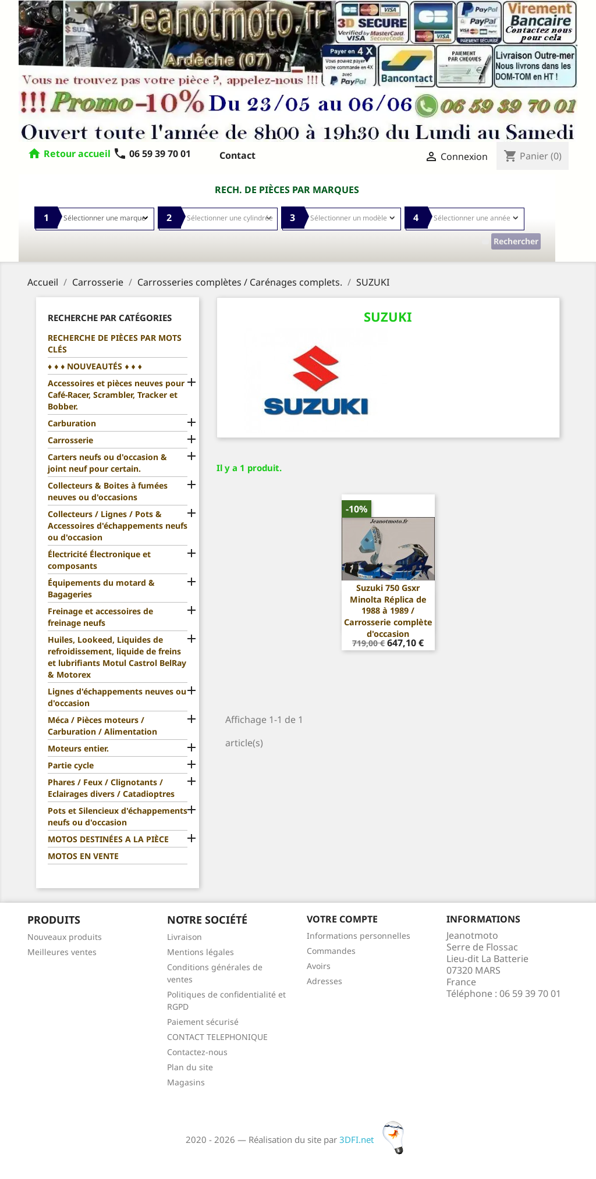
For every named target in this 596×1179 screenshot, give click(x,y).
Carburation (72, 423)
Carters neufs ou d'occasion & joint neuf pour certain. (107, 462)
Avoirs (319, 965)
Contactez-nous (197, 1051)
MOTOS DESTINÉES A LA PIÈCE (108, 839)
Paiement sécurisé (203, 1021)
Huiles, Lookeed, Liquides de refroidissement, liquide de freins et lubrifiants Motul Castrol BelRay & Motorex (117, 657)
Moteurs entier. (78, 748)
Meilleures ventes (62, 951)
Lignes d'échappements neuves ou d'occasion (117, 697)
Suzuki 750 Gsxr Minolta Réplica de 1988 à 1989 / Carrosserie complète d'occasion (388, 610)
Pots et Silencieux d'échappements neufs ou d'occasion (117, 816)
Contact (237, 155)
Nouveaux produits (64, 936)
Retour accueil (77, 153)
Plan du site (190, 1067)
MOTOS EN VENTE (83, 855)
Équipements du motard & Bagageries (101, 588)
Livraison (184, 936)
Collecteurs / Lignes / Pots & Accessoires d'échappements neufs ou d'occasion (117, 525)
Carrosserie (70, 440)
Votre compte (342, 919)
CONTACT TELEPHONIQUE (217, 1036)
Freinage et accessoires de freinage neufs (100, 616)
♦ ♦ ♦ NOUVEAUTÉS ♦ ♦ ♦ (95, 366)
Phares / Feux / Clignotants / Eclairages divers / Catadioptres (111, 787)
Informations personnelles (358, 935)
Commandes (331, 950)
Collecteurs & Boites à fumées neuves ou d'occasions (108, 491)
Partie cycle (71, 765)
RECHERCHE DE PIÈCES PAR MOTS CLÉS (115, 343)
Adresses (324, 980)
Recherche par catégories (110, 317)
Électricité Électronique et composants (99, 559)
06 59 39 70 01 (152, 153)
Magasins (186, 1082)
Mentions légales (200, 951)
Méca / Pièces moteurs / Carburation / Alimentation (102, 725)
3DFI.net (375, 1139)
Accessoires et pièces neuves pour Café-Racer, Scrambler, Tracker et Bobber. (116, 394)
